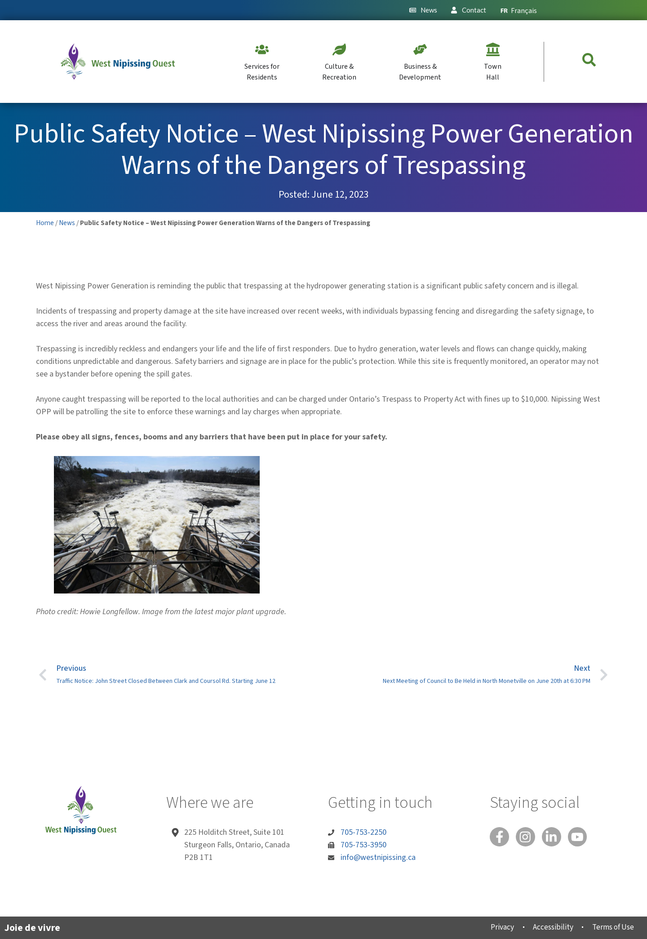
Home (45, 223)
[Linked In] (555, 837)
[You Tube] (582, 837)
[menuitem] (518, 10)
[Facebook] (500, 837)
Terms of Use (610, 927)
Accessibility (546, 927)
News (67, 223)
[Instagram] (527, 837)
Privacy (492, 927)
